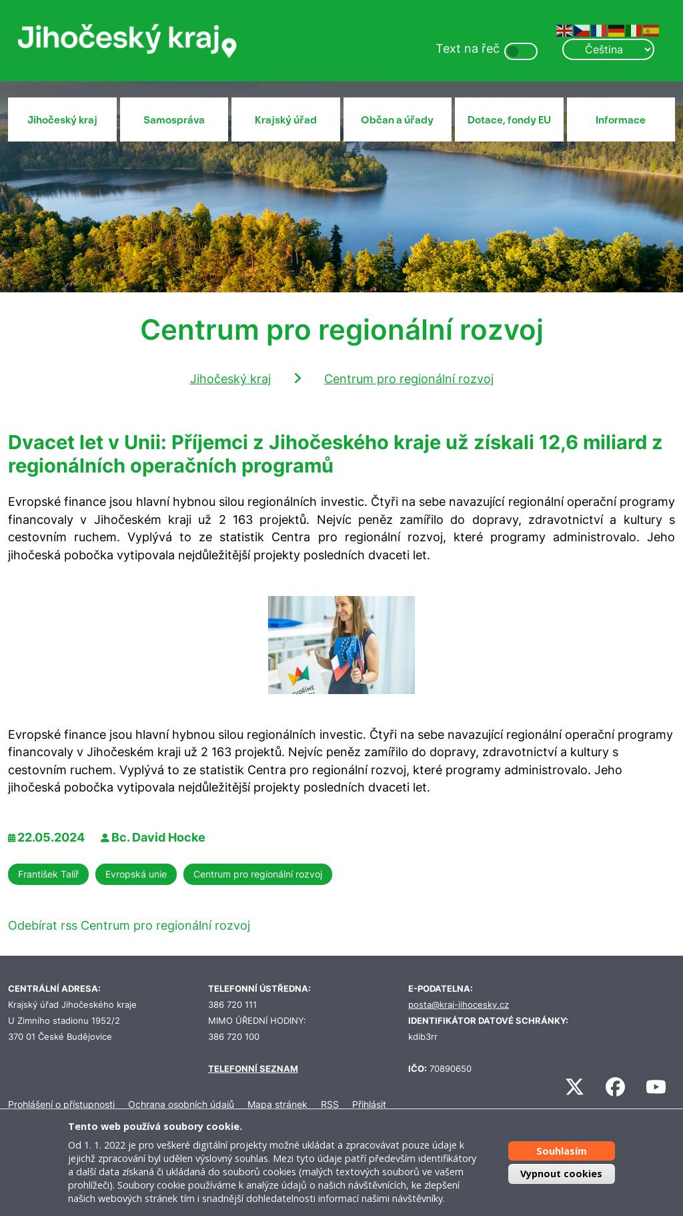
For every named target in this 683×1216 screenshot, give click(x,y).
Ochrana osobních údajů (181, 1104)
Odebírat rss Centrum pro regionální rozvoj (129, 925)
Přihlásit (369, 1104)
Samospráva (174, 120)
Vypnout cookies (561, 1173)
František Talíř (48, 874)
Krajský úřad (286, 120)
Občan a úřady (397, 120)
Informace (621, 120)
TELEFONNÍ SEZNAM (253, 1069)
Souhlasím (561, 1151)
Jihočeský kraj (62, 120)
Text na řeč (468, 48)
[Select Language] (608, 49)
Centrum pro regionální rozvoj (409, 379)
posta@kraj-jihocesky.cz (458, 1005)
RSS (330, 1104)
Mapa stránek (277, 1104)
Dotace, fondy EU (509, 120)
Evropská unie (136, 874)
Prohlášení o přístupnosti (61, 1104)
